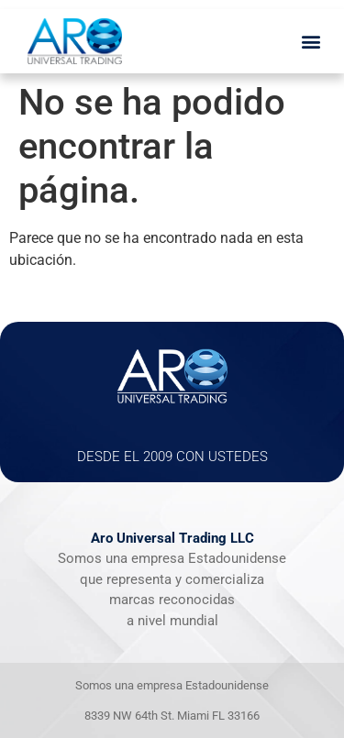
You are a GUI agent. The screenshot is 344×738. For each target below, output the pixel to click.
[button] (310, 42)
